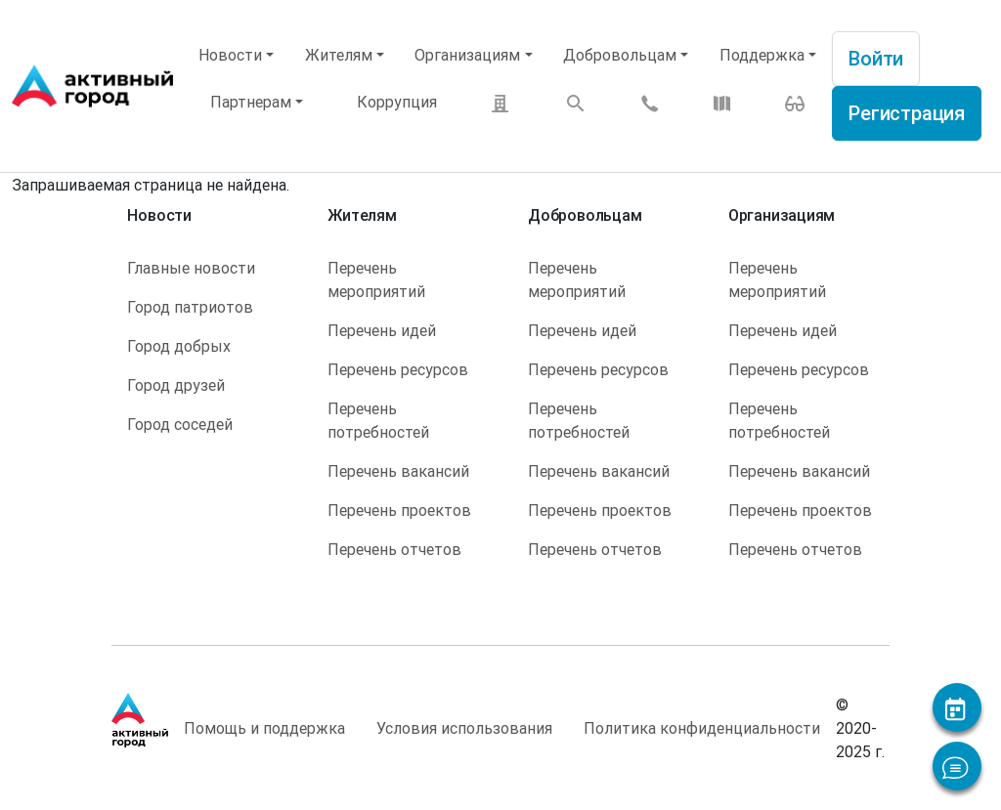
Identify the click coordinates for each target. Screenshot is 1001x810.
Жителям (338, 54)
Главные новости (191, 267)
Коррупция (397, 101)
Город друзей (176, 385)
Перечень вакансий (398, 471)
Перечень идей (381, 330)
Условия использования (464, 728)
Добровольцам (619, 54)
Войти (876, 58)
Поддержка (762, 54)
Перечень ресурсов (397, 369)
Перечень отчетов (394, 549)
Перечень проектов (399, 510)
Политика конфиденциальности (702, 728)
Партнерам (250, 101)
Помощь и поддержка (264, 728)
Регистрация (907, 113)
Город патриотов (190, 307)
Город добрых (179, 346)
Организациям (467, 54)
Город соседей (180, 424)
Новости (230, 54)
